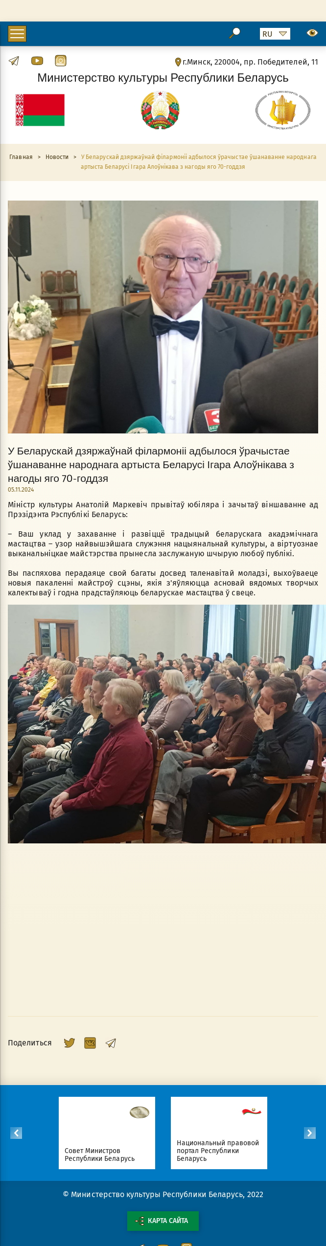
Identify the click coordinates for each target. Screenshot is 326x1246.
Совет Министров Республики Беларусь (100, 1155)
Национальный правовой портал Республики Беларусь (218, 1151)
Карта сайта (161, 1221)
